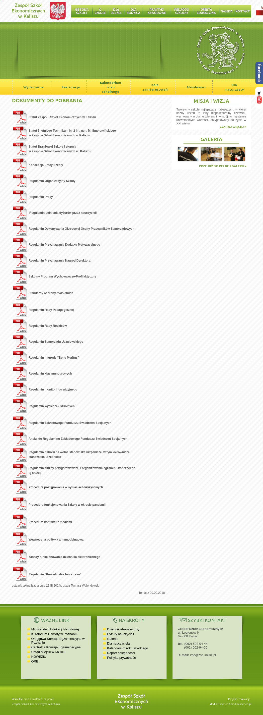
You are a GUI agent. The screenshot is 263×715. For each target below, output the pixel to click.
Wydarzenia (33, 87)
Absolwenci (196, 87)
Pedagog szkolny (181, 11)
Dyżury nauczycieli (120, 634)
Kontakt (243, 11)
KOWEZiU (38, 657)
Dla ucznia (116, 11)
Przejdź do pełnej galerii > (222, 166)
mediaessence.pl (241, 704)
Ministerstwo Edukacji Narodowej (55, 629)
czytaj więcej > (233, 126)
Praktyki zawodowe (156, 11)
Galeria (227, 11)
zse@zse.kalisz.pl (203, 655)
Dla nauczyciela (118, 643)
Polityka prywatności (122, 658)
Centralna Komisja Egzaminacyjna (56, 647)
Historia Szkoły (81, 11)
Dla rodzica (133, 11)
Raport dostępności (121, 653)
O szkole (100, 11)
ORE (34, 661)
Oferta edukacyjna (206, 11)
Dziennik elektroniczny (123, 629)
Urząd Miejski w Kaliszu (48, 652)
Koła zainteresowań (155, 87)
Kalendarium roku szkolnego (110, 87)
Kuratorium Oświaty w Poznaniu (54, 634)
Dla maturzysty (234, 87)
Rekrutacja (71, 87)
